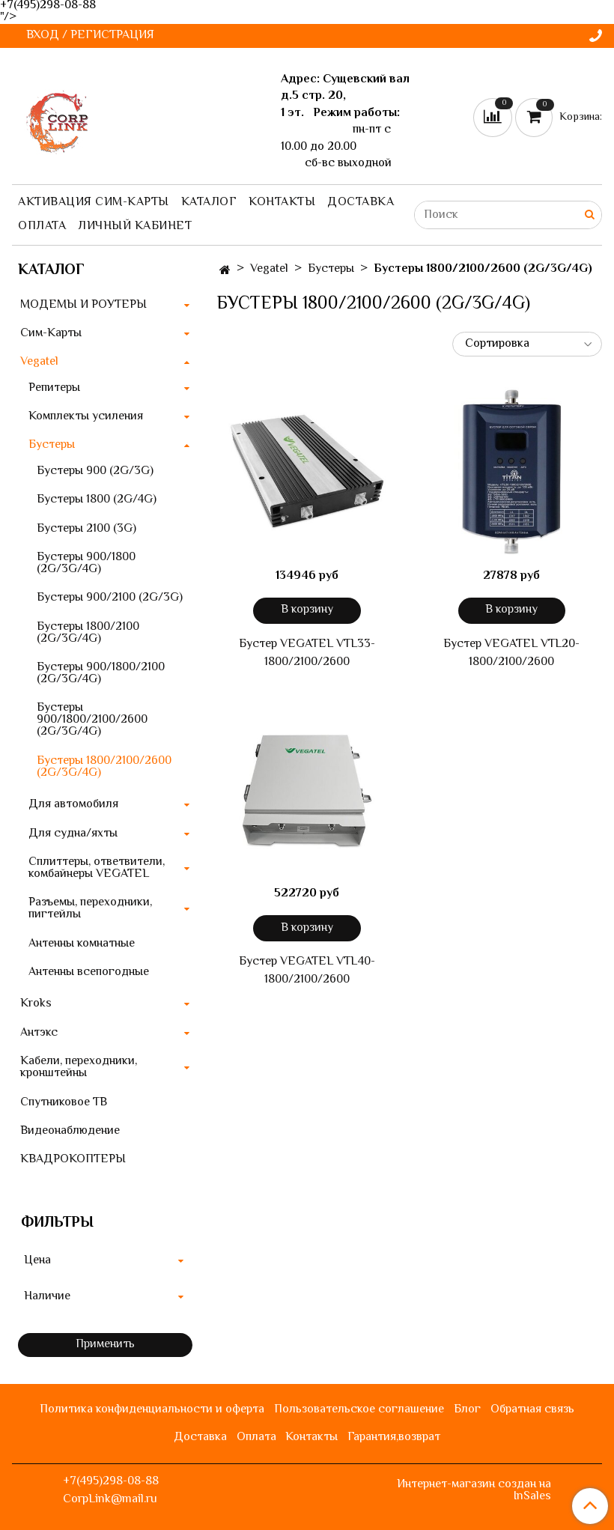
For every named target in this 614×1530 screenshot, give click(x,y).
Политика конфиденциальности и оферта (152, 1409)
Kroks (36, 1004)
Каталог (209, 202)
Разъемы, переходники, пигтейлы (90, 908)
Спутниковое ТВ (63, 1102)
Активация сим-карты (93, 202)
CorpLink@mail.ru (110, 1499)
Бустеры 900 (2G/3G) (95, 471)
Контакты (282, 202)
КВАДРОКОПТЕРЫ (73, 1159)
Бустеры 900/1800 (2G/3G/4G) (86, 563)
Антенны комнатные (81, 944)
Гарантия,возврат (393, 1437)
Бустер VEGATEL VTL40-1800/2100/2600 (307, 971)
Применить (105, 1344)
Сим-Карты (51, 333)
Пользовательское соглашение (359, 1409)
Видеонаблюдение (70, 1131)
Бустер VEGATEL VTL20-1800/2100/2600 (511, 654)
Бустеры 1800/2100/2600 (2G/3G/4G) (104, 767)
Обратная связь (532, 1409)
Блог (467, 1409)
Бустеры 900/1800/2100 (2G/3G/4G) (101, 673)
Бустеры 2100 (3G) (86, 529)
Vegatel (269, 269)
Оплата (42, 226)
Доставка (360, 202)
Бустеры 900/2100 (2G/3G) (110, 598)
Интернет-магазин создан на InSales (474, 1491)
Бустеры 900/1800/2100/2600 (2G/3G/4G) (92, 720)
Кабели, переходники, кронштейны (78, 1067)
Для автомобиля (73, 804)
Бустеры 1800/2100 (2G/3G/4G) (88, 633)
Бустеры (331, 269)
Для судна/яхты (73, 834)
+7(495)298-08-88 (111, 1481)
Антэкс (39, 1033)
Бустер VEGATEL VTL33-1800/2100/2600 (307, 654)
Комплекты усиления (85, 416)
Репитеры (54, 388)
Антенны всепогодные (88, 972)
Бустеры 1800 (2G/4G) (96, 500)
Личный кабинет (135, 226)
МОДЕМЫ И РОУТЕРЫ (83, 305)
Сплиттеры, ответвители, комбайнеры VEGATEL (96, 868)
